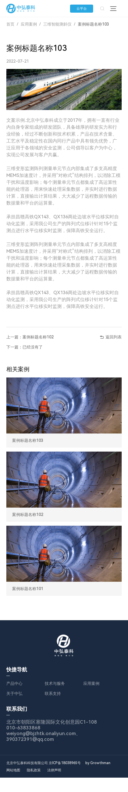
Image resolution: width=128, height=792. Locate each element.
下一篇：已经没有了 (24, 347)
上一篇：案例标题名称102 (30, 337)
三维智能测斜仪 (57, 24)
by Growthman (97, 763)
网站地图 (13, 770)
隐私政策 (34, 770)
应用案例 (29, 24)
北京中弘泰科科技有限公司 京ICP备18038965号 (43, 763)
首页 (10, 24)
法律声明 (55, 770)
